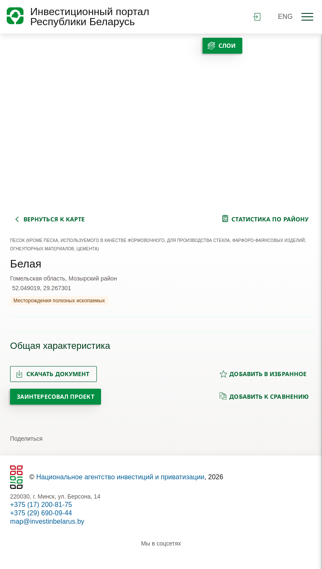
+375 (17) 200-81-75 (41, 504)
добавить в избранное (262, 374)
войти (256, 17)
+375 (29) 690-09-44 (41, 513)
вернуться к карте (54, 219)
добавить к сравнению (264, 396)
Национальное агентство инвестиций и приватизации (120, 477)
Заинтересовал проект (55, 396)
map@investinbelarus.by (47, 521)
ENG (285, 16)
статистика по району (270, 219)
